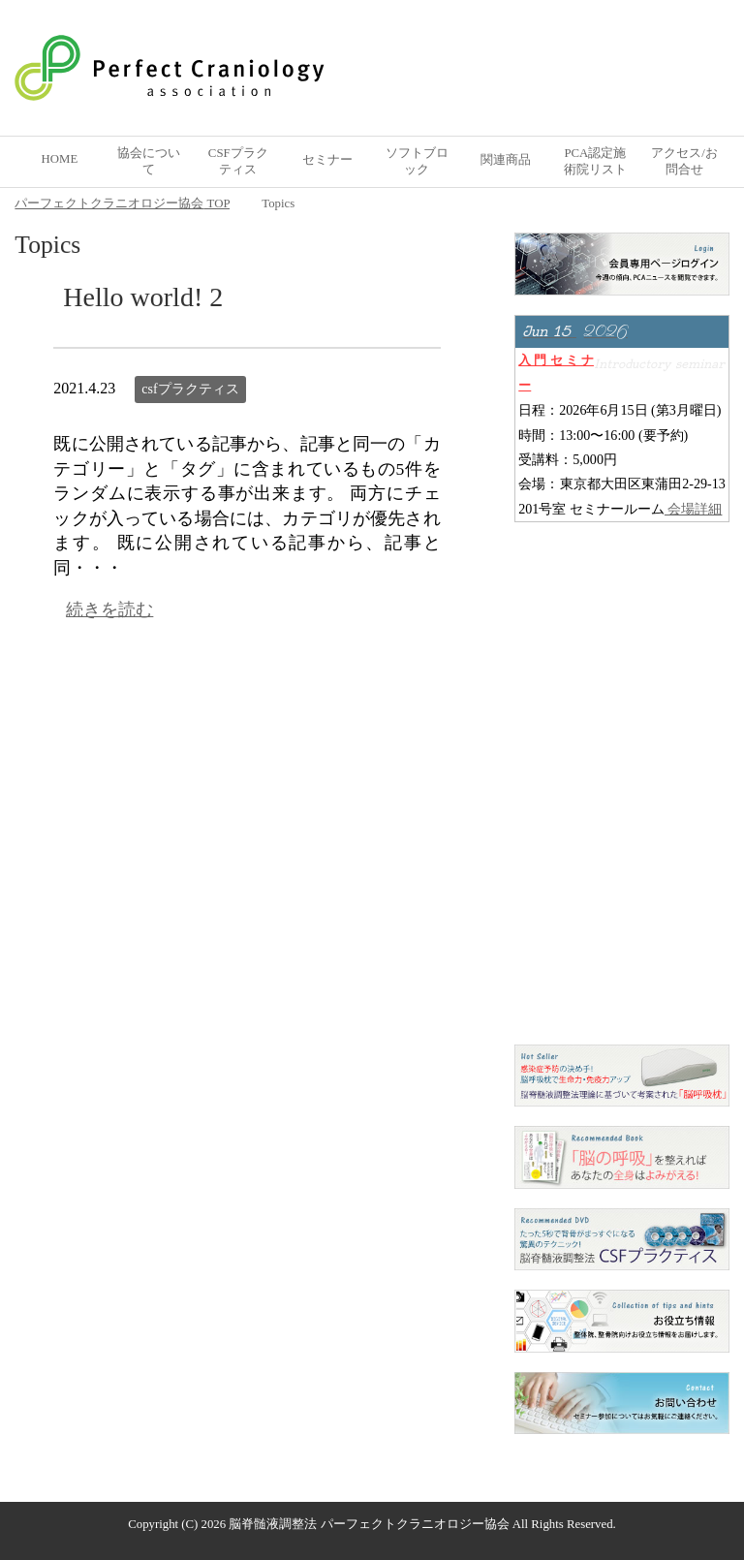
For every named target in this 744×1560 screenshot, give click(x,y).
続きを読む (109, 609)
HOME (60, 159)
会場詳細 (694, 508)
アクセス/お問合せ (684, 161)
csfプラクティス (189, 389)
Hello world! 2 (143, 297)
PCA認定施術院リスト (595, 161)
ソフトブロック (417, 161)
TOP (122, 203)
